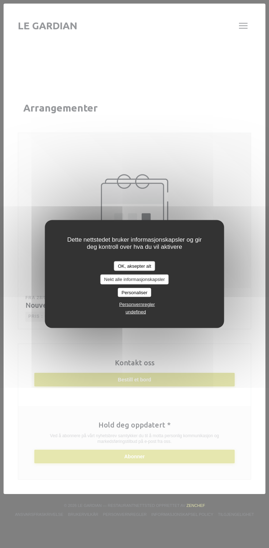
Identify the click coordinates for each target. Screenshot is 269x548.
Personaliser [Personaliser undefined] (134, 292)
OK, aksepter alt (134, 265)
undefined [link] (136, 312)
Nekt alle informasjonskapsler (134, 279)
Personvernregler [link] (137, 304)
